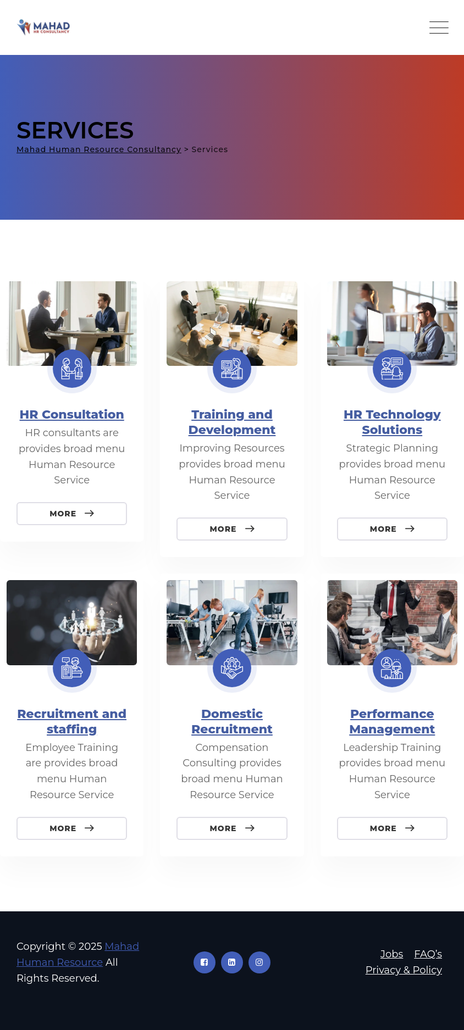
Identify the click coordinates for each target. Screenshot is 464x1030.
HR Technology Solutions (392, 422)
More (64, 514)
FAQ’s (428, 954)
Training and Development (232, 422)
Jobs (391, 954)
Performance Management (392, 721)
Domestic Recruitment (232, 721)
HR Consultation (72, 414)
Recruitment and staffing (71, 721)
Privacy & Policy (404, 970)
